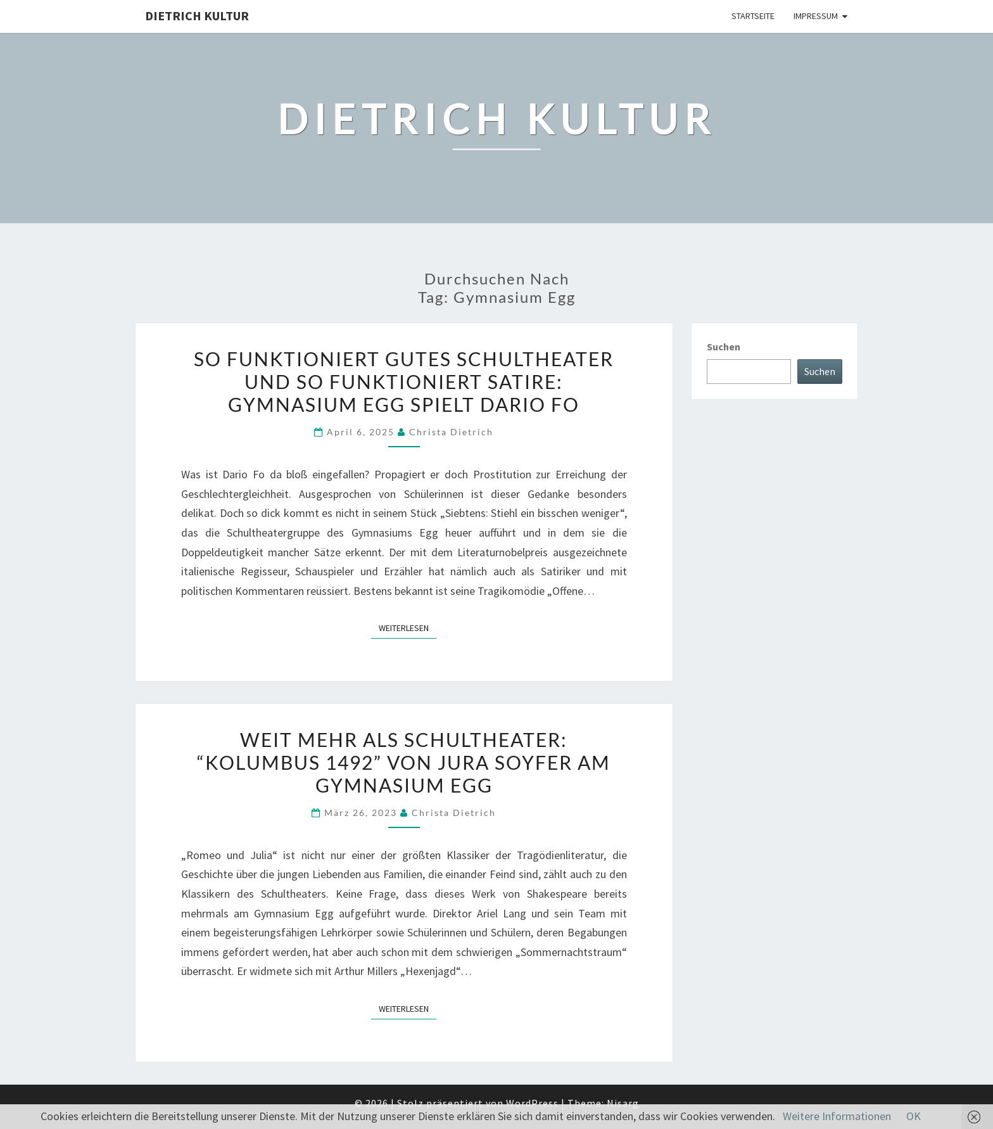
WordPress (532, 1103)
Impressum (816, 16)
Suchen (723, 346)
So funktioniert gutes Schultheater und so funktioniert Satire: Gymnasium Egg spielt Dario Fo (404, 381)
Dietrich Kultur (197, 15)
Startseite (753, 16)
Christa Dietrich (451, 431)
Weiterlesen (407, 627)
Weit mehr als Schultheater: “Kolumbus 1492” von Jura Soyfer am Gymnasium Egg (403, 762)
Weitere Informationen (837, 1116)
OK (913, 1116)
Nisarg (623, 1103)
